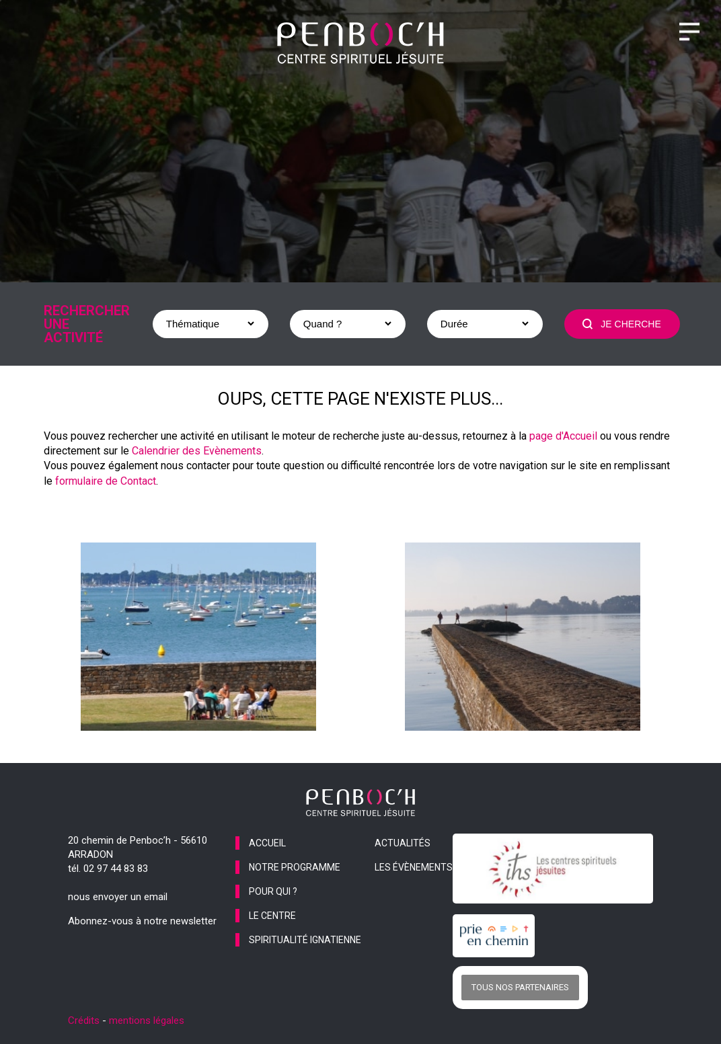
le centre (272, 915)
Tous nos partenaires (520, 987)
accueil (267, 843)
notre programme (294, 867)
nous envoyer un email (117, 897)
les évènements (414, 867)
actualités (402, 843)
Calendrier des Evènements (197, 450)
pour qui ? (273, 891)
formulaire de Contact (105, 481)
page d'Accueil (563, 436)
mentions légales (146, 1020)
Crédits (84, 1020)
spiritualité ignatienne (305, 939)
